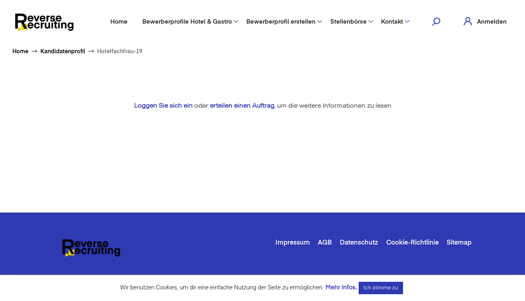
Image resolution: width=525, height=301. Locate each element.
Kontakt (392, 22)
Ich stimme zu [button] (380, 288)
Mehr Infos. (341, 288)
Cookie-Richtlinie (412, 243)
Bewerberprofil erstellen (280, 22)
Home (119, 22)
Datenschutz (359, 243)
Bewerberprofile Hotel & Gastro (187, 22)
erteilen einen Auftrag (242, 106)
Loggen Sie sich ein (163, 106)
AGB (325, 243)
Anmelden (492, 22)
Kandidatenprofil (62, 51)
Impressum (292, 243)
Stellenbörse (348, 22)
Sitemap (459, 243)
